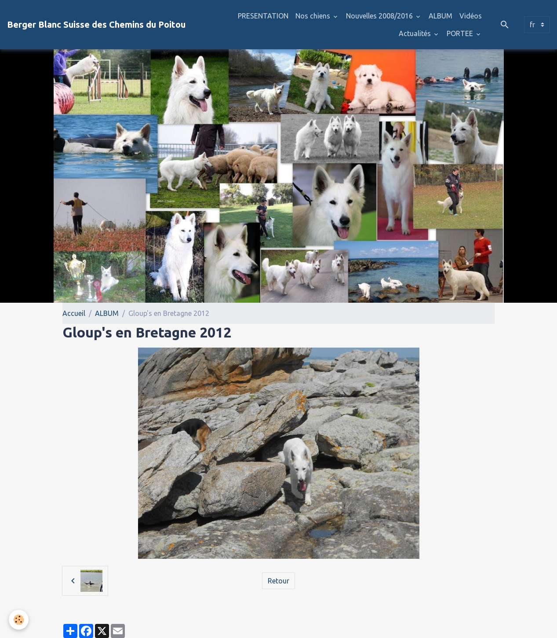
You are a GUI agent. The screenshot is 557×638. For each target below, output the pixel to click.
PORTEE (461, 33)
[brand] (96, 24)
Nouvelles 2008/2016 (380, 16)
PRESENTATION (263, 16)
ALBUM (440, 16)
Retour (278, 581)
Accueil (73, 313)
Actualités (416, 33)
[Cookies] (19, 620)
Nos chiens (313, 16)
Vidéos (470, 16)
